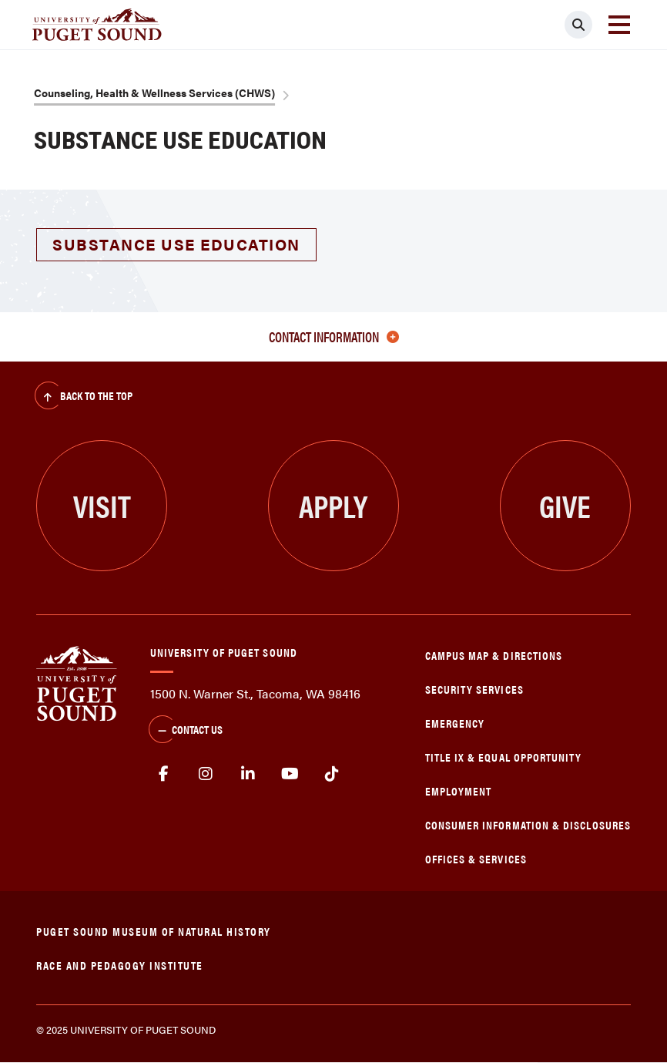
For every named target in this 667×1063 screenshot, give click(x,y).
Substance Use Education (176, 244)
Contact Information (334, 336)
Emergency (455, 723)
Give (565, 505)
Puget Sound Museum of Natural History (153, 931)
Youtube (290, 774)
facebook (163, 774)
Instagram (206, 774)
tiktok (331, 774)
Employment (458, 790)
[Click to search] (578, 25)
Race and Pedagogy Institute (119, 965)
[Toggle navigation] (619, 24)
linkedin (247, 774)
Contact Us (186, 730)
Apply (333, 505)
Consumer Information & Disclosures (528, 824)
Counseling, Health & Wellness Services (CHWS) (154, 92)
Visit (102, 505)
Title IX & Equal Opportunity (503, 756)
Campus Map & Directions (494, 655)
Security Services (474, 689)
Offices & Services (476, 858)
